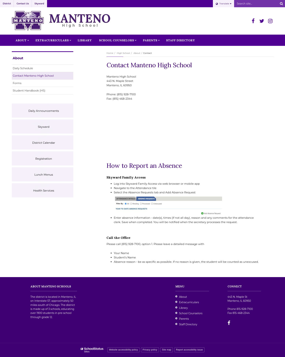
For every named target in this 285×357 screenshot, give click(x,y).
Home (110, 53)
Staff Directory (188, 324)
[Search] (281, 3)
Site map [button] (166, 349)
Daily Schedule (23, 68)
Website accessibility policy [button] (123, 349)
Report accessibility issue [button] (189, 349)
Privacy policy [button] (150, 349)
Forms (17, 83)
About (137, 53)
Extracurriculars (189, 302)
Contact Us (23, 3)
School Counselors (190, 313)
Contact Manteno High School (33, 75)
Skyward (39, 3)
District (7, 3)
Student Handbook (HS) (35, 91)
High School (123, 53)
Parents (184, 318)
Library (183, 308)
